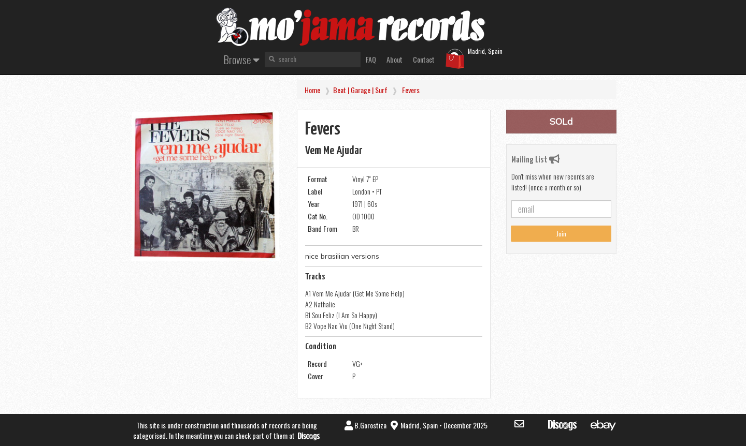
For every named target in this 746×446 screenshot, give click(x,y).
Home (312, 89)
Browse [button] (242, 59)
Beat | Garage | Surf (360, 89)
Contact (424, 59)
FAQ (371, 59)
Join (561, 233)
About (394, 59)
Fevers (411, 89)
